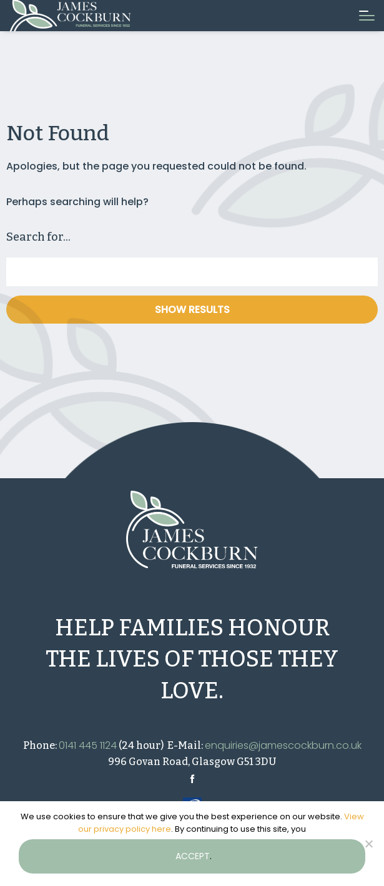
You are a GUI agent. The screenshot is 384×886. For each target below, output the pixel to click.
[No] (368, 843)
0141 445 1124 (88, 745)
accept (192, 856)
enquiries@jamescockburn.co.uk (283, 745)
